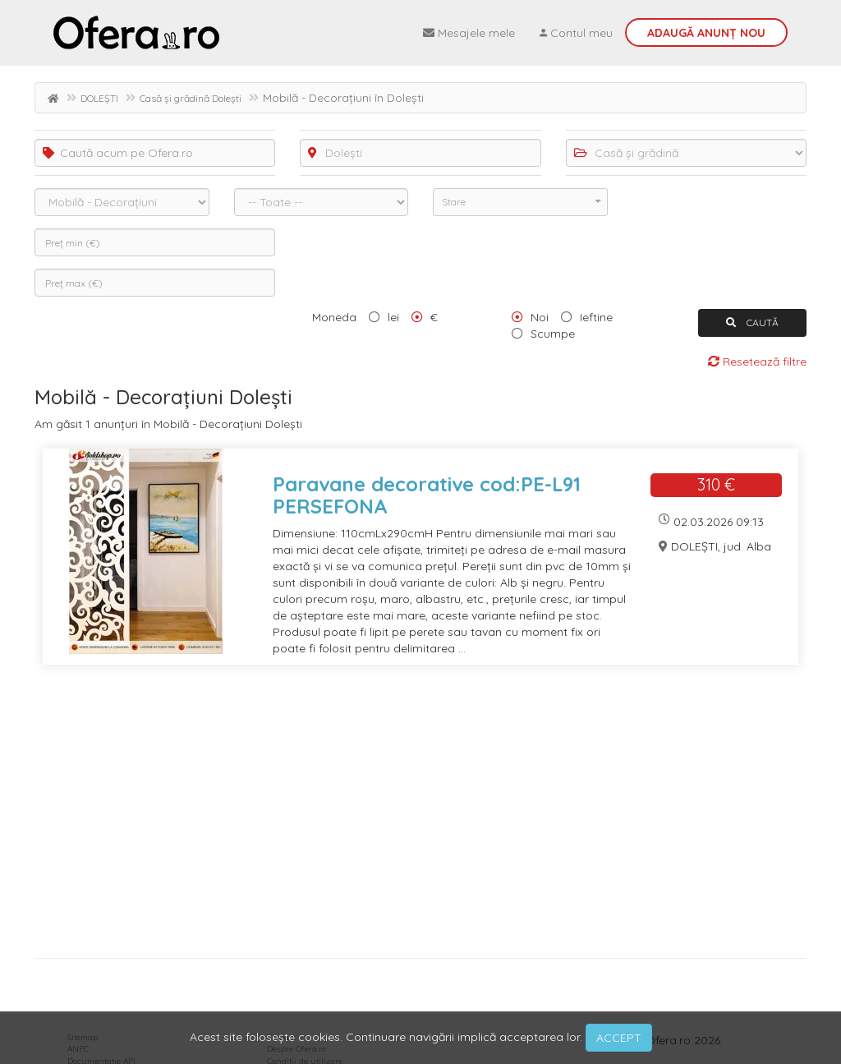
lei (393, 317)
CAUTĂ (752, 322)
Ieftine (596, 317)
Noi (540, 317)
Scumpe (553, 333)
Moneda (334, 317)
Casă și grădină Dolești (190, 98)
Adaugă (706, 32)
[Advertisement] (420, 817)
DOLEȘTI (99, 98)
